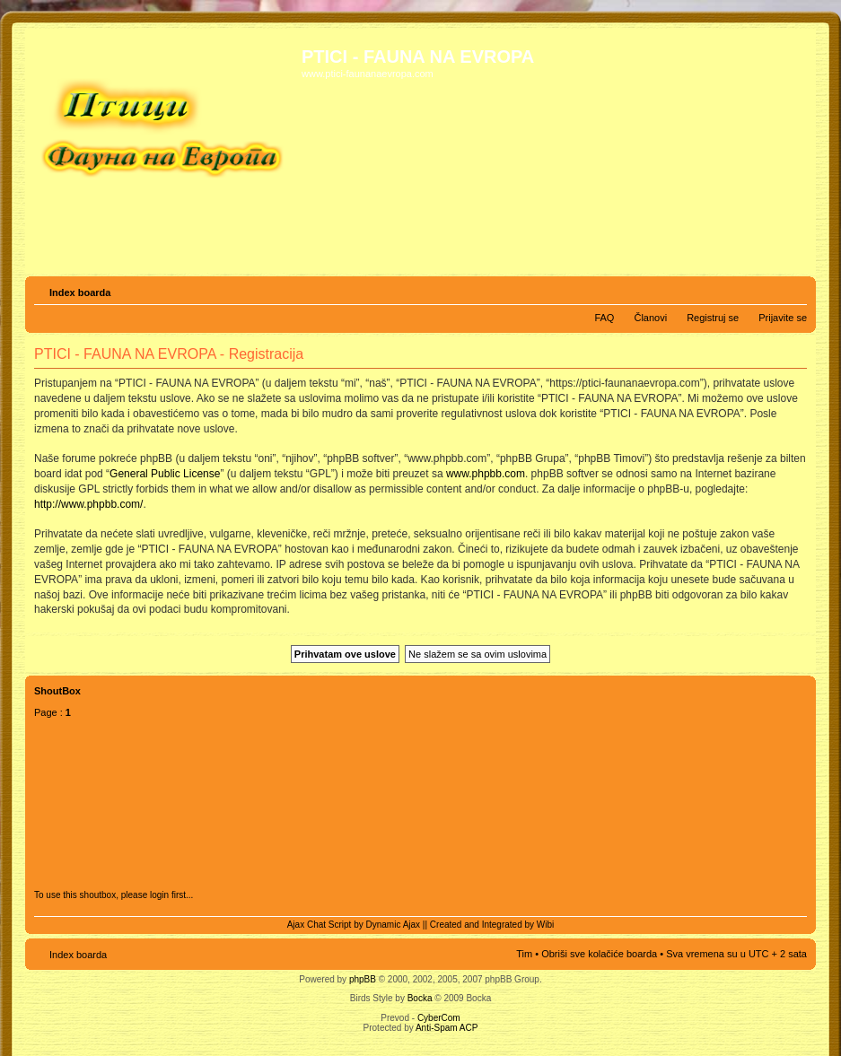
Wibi (545, 924)
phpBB (362, 979)
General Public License (165, 473)
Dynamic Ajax (393, 924)
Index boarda (79, 292)
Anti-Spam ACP (446, 1028)
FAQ (604, 317)
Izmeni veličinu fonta (794, 289)
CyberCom (438, 1018)
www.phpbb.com (485, 473)
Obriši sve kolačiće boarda (599, 953)
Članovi (650, 317)
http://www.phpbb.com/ (88, 504)
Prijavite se (782, 317)
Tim (524, 953)
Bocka (420, 998)
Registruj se (713, 317)
